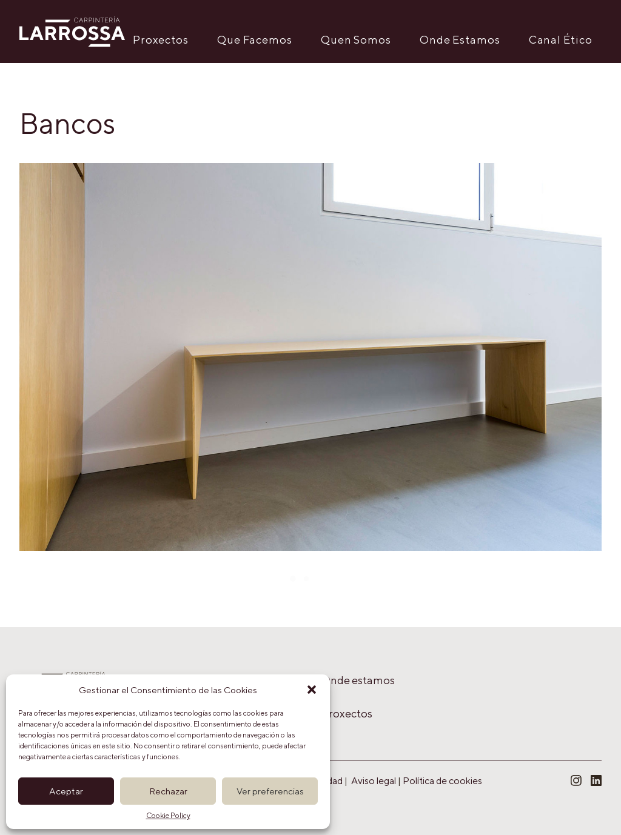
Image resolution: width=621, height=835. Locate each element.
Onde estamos (358, 680)
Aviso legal (373, 781)
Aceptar (66, 791)
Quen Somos (356, 39)
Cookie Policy (168, 815)
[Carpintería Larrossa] (72, 31)
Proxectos (161, 39)
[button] (312, 690)
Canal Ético (560, 39)
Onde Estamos (460, 39)
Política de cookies (442, 781)
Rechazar (168, 791)
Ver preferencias (270, 791)
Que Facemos (254, 39)
